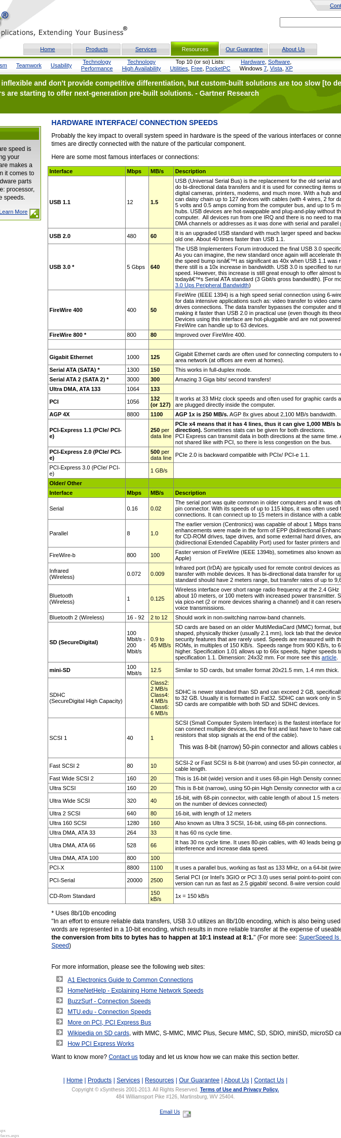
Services (146, 49)
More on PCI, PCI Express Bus (109, 1022)
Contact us (122, 1057)
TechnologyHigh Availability (141, 65)
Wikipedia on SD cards (98, 1033)
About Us (293, 49)
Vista (276, 68)
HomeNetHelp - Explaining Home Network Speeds (136, 990)
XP (289, 68)
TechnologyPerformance (97, 65)
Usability (61, 65)
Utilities (179, 68)
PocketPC (218, 68)
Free (197, 68)
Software (279, 62)
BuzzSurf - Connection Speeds (109, 1001)
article (329, 657)
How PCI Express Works (101, 1043)
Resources (159, 1080)
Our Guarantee (243, 49)
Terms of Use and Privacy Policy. (239, 1089)
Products (96, 49)
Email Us (170, 1112)
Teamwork (29, 65)
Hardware (253, 62)
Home (47, 49)
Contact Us (269, 1080)
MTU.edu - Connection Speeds (109, 1011)
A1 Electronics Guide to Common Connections (130, 980)
